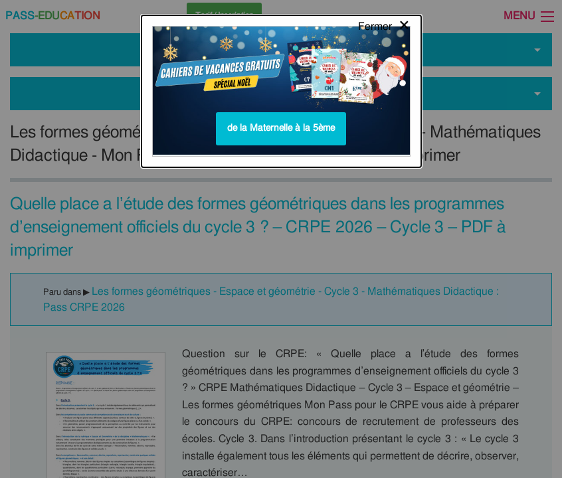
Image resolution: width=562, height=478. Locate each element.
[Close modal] (384, 23)
